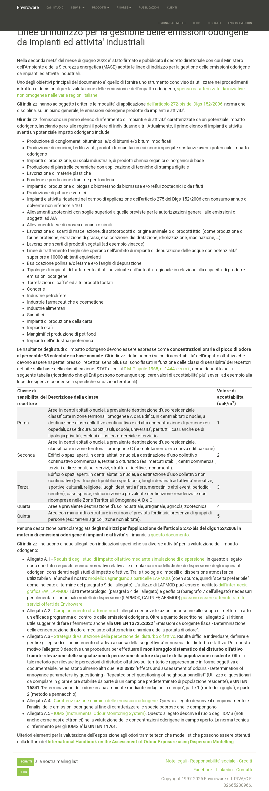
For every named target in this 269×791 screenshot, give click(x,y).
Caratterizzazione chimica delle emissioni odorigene (106, 700)
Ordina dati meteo (172, 23)
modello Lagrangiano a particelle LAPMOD (129, 578)
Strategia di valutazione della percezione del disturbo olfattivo (114, 636)
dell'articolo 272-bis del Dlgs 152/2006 (184, 104)
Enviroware (28, 7)
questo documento (170, 534)
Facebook (203, 769)
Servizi (77, 7)
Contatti (214, 23)
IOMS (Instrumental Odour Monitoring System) (100, 713)
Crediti (245, 760)
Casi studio (55, 7)
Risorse (124, 7)
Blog (196, 23)
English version (240, 23)
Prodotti (100, 7)
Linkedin (224, 769)
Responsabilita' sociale (213, 760)
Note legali (176, 760)
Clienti (172, 7)
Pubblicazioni (149, 7)
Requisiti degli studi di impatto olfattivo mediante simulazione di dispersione (129, 559)
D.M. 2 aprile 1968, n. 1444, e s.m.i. (157, 368)
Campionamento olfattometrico (85, 610)
